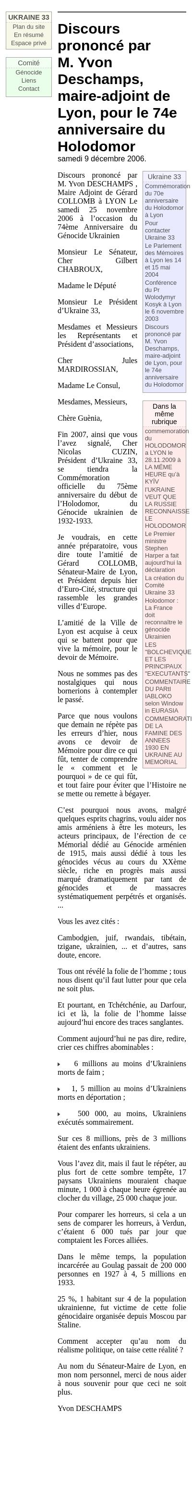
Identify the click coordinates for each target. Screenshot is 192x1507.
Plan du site (29, 26)
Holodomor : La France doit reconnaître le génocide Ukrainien (163, 618)
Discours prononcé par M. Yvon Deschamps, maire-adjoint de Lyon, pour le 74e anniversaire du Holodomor (164, 355)
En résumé (29, 34)
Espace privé (29, 43)
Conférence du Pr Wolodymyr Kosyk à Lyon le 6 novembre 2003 (164, 300)
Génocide (29, 72)
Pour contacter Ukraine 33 (160, 230)
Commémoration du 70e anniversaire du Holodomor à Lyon (168, 200)
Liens (29, 80)
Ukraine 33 (164, 177)
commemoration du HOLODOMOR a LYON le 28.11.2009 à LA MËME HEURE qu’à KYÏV (167, 456)
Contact (28, 88)
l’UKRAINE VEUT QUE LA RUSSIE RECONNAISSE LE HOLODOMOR (167, 507)
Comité (29, 63)
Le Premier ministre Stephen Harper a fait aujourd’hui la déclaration (163, 551)
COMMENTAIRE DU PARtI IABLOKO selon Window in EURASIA (168, 696)
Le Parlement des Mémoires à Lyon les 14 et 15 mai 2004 (164, 260)
